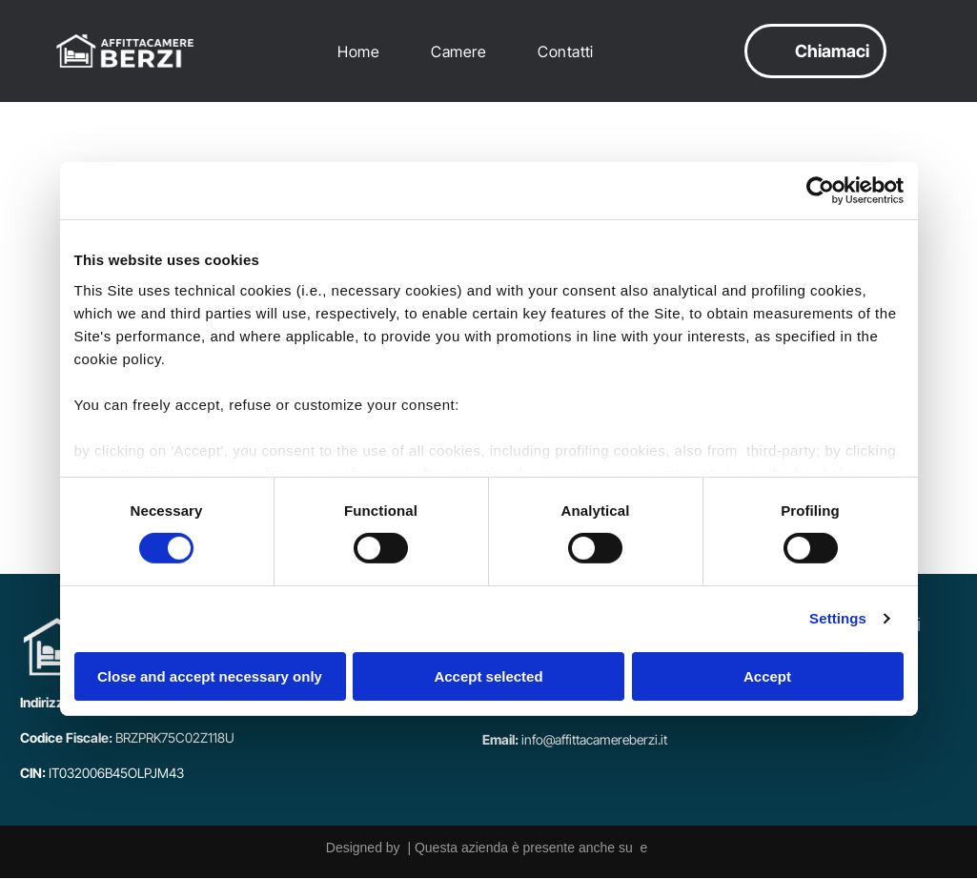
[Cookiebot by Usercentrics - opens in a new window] (820, 191)
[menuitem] (363, 52)
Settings (837, 619)
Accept (767, 676)
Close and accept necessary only (209, 676)
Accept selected (488, 676)
